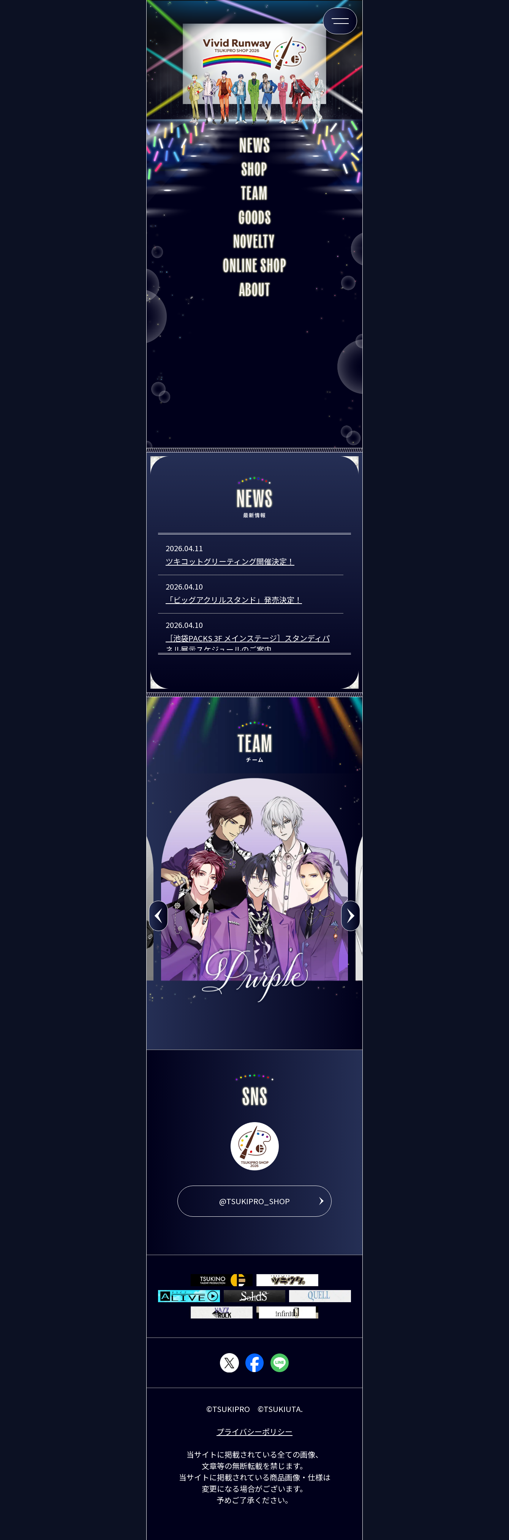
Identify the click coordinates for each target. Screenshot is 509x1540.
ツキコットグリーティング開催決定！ (230, 561)
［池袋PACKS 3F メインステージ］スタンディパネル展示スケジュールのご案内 (248, 643)
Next (350, 916)
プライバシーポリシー (254, 1431)
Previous (158, 916)
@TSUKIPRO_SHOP (254, 1200)
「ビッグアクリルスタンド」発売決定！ (234, 599)
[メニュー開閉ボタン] (340, 21)
